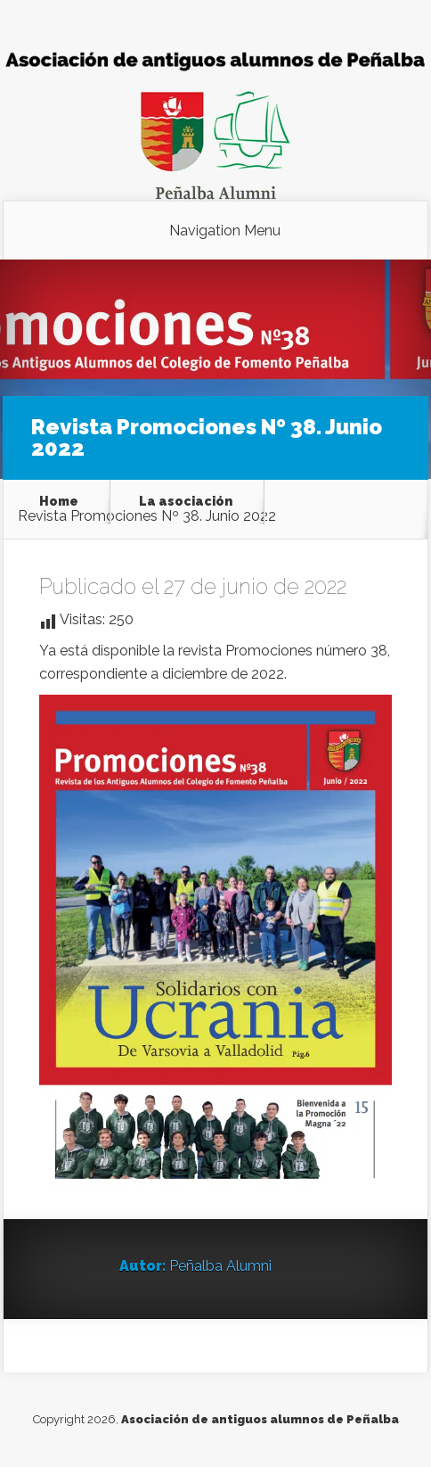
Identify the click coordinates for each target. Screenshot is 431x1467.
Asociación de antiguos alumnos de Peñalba (260, 1419)
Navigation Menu (225, 231)
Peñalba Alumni (220, 1265)
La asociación (185, 501)
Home (58, 501)
